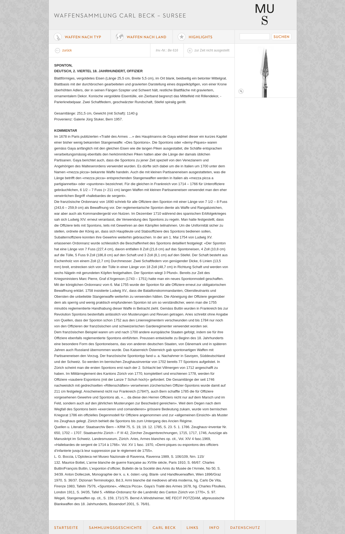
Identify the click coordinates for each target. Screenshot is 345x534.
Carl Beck (164, 527)
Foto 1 (266, 71)
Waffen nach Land (142, 36)
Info (214, 527)
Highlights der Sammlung (204, 36)
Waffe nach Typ (80, 36)
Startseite (66, 527)
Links (192, 527)
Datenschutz (245, 527)
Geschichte (115, 527)
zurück (67, 50)
